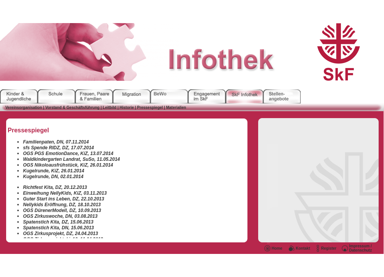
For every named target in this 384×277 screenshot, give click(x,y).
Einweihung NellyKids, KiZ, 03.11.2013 (65, 193)
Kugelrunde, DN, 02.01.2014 (53, 176)
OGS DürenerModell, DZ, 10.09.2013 (62, 210)
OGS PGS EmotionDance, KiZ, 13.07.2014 (68, 153)
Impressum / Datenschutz (360, 248)
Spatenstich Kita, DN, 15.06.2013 (58, 227)
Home (277, 248)
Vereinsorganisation (23, 107)
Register (328, 248)
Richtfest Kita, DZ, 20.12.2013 (55, 187)
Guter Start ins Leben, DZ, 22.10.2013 (63, 199)
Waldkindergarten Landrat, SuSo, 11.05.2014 (71, 159)
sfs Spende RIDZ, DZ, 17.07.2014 (58, 147)
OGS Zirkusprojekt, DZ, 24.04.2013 (60, 233)
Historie (127, 107)
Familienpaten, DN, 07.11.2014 (56, 142)
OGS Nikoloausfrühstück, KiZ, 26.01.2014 (68, 165)
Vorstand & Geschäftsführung (71, 107)
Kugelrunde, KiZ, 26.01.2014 (53, 171)
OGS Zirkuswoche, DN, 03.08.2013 (60, 216)
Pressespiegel (150, 107)
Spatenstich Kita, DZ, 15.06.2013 (58, 222)
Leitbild (110, 107)
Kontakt (303, 248)
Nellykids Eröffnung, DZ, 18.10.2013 (62, 204)
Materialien (175, 107)
